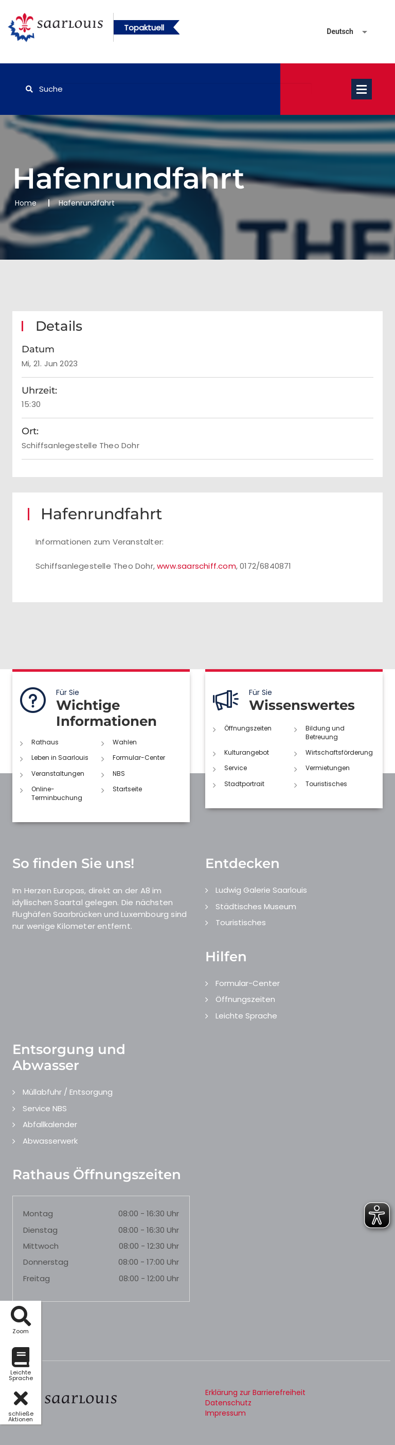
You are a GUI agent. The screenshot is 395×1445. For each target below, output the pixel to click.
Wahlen (125, 742)
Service (235, 767)
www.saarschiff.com (196, 565)
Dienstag (40, 1230)
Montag (38, 1213)
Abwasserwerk (50, 1140)
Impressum (225, 1413)
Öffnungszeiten (248, 728)
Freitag (36, 1278)
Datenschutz (228, 1403)
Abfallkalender (50, 1124)
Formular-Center (139, 757)
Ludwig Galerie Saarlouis (261, 890)
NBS (119, 773)
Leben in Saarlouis (59, 757)
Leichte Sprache (246, 1015)
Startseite (127, 789)
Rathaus (45, 742)
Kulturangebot (246, 752)
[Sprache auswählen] (334, 31)
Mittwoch (41, 1245)
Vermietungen (328, 767)
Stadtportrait (244, 783)
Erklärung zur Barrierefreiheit (255, 1392)
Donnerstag (45, 1261)
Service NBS (45, 1108)
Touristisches (326, 783)
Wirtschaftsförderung (339, 752)
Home (26, 203)
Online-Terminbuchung (56, 793)
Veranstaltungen (57, 773)
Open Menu (361, 89)
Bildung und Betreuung (325, 732)
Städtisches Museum (256, 906)
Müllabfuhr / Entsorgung (68, 1091)
